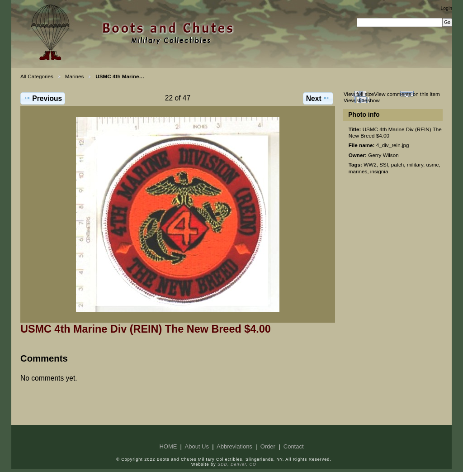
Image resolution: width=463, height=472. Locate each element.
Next (318, 98)
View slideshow (362, 100)
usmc (432, 164)
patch (397, 164)
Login (446, 8)
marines (358, 171)
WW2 (370, 164)
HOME (168, 446)
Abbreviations (234, 446)
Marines (74, 76)
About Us (197, 446)
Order (267, 446)
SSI (383, 164)
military (415, 164)
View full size (359, 94)
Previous (43, 98)
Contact (293, 446)
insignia (379, 171)
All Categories (36, 76)
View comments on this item (406, 94)
